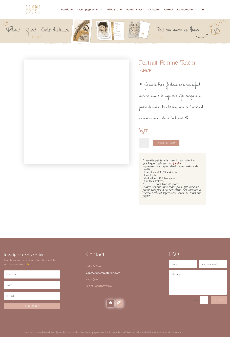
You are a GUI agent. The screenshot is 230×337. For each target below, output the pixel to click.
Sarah (176, 163)
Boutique (67, 9)
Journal (168, 9)
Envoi (219, 300)
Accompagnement (88, 9)
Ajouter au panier (166, 143)
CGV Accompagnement (92, 332)
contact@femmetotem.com (103, 272)
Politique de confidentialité (122, 332)
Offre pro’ (113, 9)
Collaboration (185, 9)
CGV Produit (71, 332)
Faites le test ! (135, 9)
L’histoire (153, 9)
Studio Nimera (172, 332)
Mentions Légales (53, 332)
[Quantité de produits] (144, 143)
